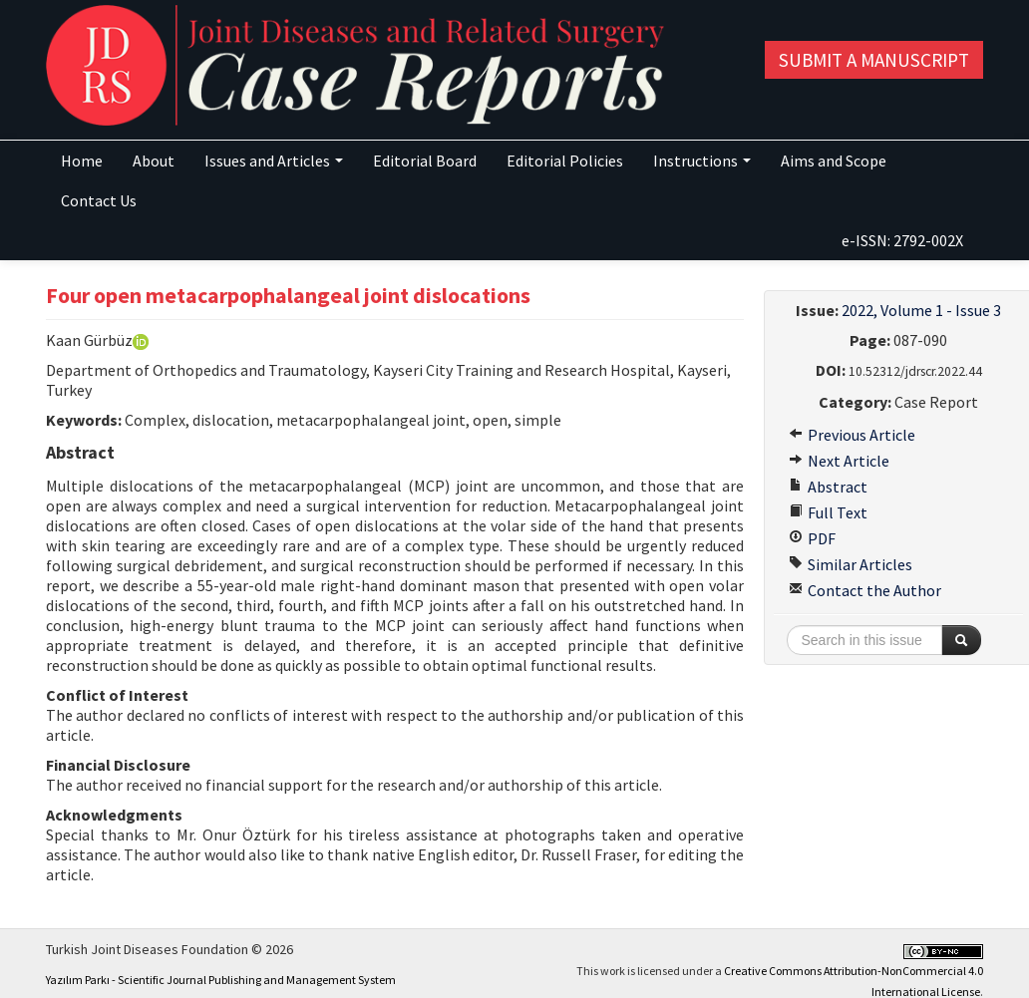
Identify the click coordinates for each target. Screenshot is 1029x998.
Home (82, 160)
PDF (812, 538)
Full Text (828, 512)
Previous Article (852, 435)
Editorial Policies (565, 160)
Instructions (702, 160)
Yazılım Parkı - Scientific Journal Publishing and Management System (221, 979)
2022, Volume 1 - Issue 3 (921, 310)
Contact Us (99, 200)
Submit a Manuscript (874, 60)
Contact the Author (865, 590)
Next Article (839, 461)
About (153, 160)
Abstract (828, 487)
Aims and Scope (833, 160)
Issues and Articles (273, 160)
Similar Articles (850, 564)
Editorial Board (425, 160)
